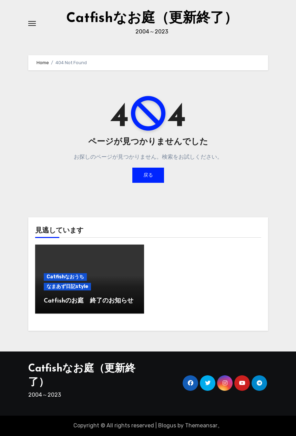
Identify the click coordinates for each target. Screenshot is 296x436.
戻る (148, 175)
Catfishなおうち (65, 277)
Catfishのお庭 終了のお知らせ (88, 301)
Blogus (167, 425)
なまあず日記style (67, 286)
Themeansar (201, 425)
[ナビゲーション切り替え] (32, 23)
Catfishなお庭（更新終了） (152, 19)
